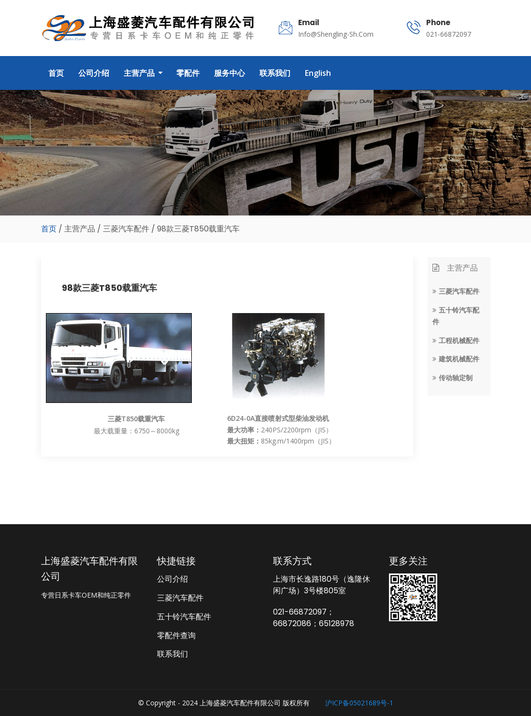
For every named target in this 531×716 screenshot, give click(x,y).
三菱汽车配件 (455, 291)
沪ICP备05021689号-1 (359, 702)
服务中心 (229, 73)
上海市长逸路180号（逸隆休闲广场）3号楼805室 (321, 584)
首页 (56, 73)
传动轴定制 (452, 377)
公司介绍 (93, 73)
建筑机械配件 (455, 358)
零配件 (188, 73)
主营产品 (139, 73)
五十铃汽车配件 (184, 616)
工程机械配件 (455, 340)
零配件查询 (176, 635)
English (318, 73)
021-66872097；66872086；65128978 (313, 617)
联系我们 (274, 73)
